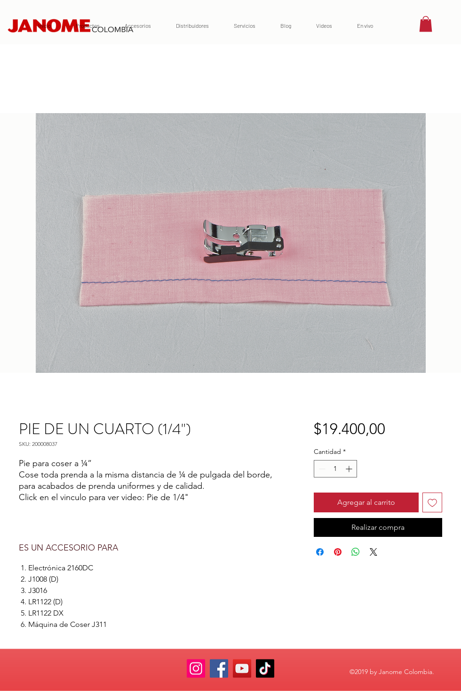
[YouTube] (242, 668)
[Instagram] (196, 668)
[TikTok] (265, 668)
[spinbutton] (335, 469)
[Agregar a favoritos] (432, 502)
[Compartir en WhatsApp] (355, 552)
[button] (425, 24)
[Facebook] (219, 668)
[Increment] (350, 469)
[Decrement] (321, 469)
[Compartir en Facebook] (320, 552)
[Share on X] (373, 552)
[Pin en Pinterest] (337, 552)
